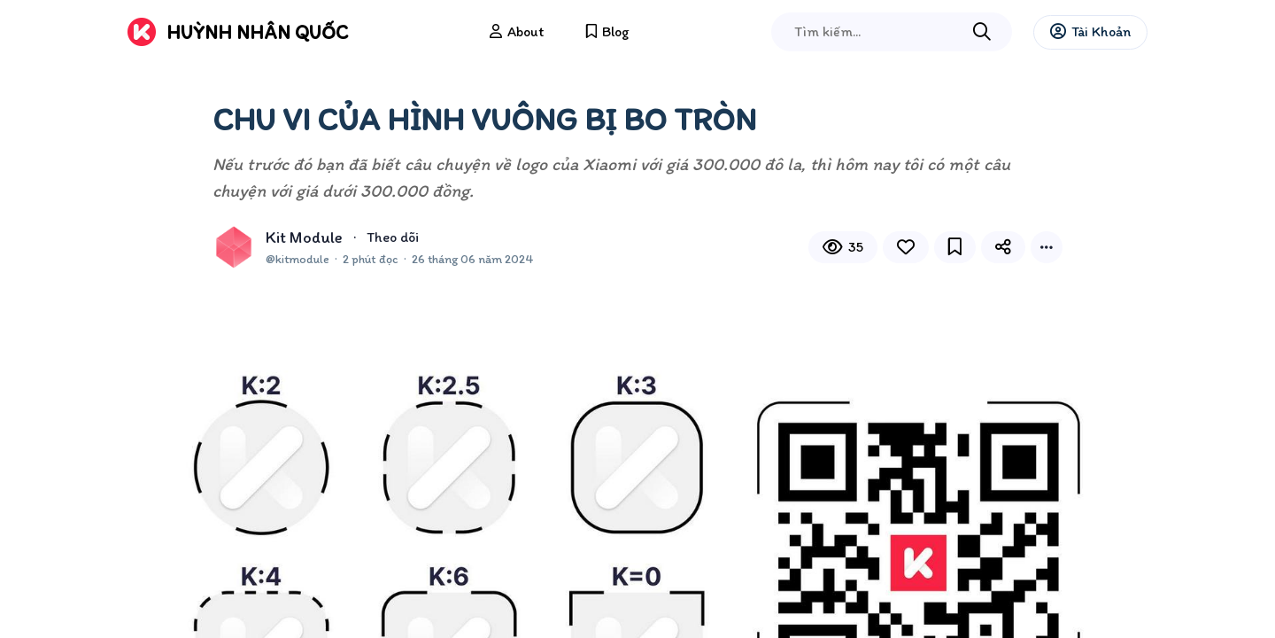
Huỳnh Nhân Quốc (257, 32)
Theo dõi (393, 237)
